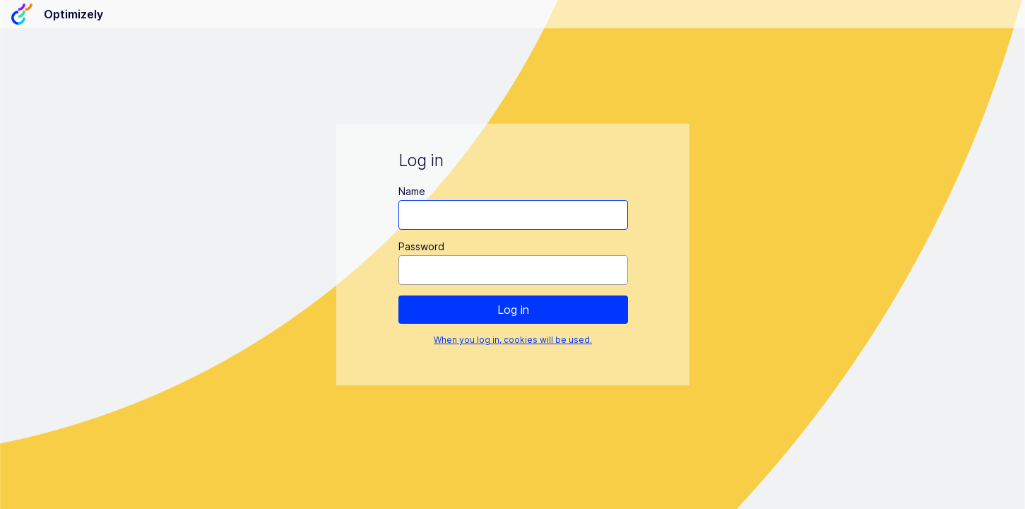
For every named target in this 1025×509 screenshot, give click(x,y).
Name (411, 191)
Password (421, 246)
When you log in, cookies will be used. (513, 339)
